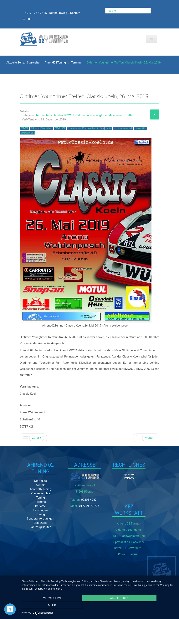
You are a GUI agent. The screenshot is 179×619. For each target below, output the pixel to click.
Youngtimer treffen (77, 128)
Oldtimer (34, 128)
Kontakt (36, 493)
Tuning (35, 506)
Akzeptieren (99, 605)
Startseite (35, 489)
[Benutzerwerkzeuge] (154, 115)
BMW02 (24, 128)
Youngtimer (46, 128)
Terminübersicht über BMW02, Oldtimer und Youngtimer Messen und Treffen (85, 116)
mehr (152, 605)
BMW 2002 (60, 128)
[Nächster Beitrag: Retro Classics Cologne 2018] (146, 438)
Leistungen (36, 518)
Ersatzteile (36, 531)
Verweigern (46, 605)
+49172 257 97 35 (35, 13)
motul (108, 128)
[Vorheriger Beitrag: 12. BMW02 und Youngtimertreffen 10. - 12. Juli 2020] (33, 438)
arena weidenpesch (123, 128)
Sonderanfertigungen (37, 527)
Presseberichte (36, 502)
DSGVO (107, 480)
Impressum (107, 475)
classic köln (140, 128)
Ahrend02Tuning (36, 497)
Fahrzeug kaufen (35, 535)
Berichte (35, 514)
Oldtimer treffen (96, 128)
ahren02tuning (28, 133)
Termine (36, 510)
